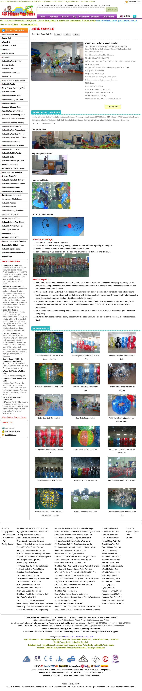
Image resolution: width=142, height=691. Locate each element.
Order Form (113, 107)
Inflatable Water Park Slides (13, 134)
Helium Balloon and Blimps (13, 222)
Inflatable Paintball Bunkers (13, 180)
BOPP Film (15, 687)
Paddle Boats (7, 69)
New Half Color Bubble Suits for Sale (49, 387)
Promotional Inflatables (11, 195)
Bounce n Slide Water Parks (13, 119)
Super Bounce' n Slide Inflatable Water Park (13, 360)
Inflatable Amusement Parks (13, 253)
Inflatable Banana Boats (11, 96)
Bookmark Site (134, 2)
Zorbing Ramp (8, 53)
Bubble (70, 5)
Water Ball (49, 5)
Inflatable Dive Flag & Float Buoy (13, 161)
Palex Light (91, 687)
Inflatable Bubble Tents (11, 153)
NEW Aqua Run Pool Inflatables (12, 398)
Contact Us (108, 16)
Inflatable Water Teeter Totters (14, 138)
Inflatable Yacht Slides (11, 149)
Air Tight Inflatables (10, 165)
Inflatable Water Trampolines (13, 130)
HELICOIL (49, 687)
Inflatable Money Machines (13, 211)
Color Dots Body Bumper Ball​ (49, 418)
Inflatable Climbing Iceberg (13, 122)
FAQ (74, 16)
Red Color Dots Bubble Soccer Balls (121, 481)
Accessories (7, 257)
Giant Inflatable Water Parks (13, 80)
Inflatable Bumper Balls (13, 265)
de (81, 5)
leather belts (60, 687)
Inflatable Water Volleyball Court (12, 191)
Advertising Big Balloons (12, 199)
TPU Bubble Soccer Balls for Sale (49, 481)
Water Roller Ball (9, 46)
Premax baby (103, 687)
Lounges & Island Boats (12, 107)
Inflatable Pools (8, 84)
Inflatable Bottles (9, 207)
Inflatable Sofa (8, 157)
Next (76, 34)
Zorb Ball (5, 50)
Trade (112, 687)
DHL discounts (37, 687)
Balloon (97, 5)
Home (42, 16)
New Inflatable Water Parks (13, 145)
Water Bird (6, 76)
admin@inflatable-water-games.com (112, 21)
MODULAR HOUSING (76, 687)
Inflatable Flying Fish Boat (12, 99)
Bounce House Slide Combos (14, 241)
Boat (64, 5)
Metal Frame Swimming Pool (13, 88)
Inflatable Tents (8, 234)
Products (53, 16)
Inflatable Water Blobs (11, 142)
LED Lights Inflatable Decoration (10, 230)
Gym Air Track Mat (9, 176)
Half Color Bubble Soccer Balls (85, 481)
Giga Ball (5, 57)
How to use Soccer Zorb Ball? (85, 512)
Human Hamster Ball (12, 333)
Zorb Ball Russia (10, 310)
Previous (57, 34)
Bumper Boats (8, 65)
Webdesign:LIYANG (71, 684)
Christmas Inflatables (10, 214)
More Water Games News (14, 417)
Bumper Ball (88, 5)
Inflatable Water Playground (13, 115)
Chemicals (25, 687)
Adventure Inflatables (10, 237)
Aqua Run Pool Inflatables (12, 172)
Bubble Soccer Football (13, 286)
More (108, 5)
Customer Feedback (89, 16)
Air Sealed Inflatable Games (13, 168)
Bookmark (132, 21)
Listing (67, 34)
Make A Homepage (11, 431)
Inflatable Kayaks (9, 103)
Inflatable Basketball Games (13, 184)
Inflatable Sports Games (12, 249)
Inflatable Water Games (11, 61)
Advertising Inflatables (11, 218)
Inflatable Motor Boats (11, 73)
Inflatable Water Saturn (11, 126)
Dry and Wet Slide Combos (13, 245)
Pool (55, 5)
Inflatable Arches (9, 203)
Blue (60, 5)
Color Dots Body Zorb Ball (85, 418)
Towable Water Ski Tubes (12, 111)
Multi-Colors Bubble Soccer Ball (86, 449)
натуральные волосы (125, 687)
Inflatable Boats (8, 92)
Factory (65, 16)
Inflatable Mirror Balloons (12, 226)
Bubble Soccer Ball (29, 24)
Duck (103, 5)
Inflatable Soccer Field (11, 188)
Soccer (76, 5)
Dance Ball (6, 38)
